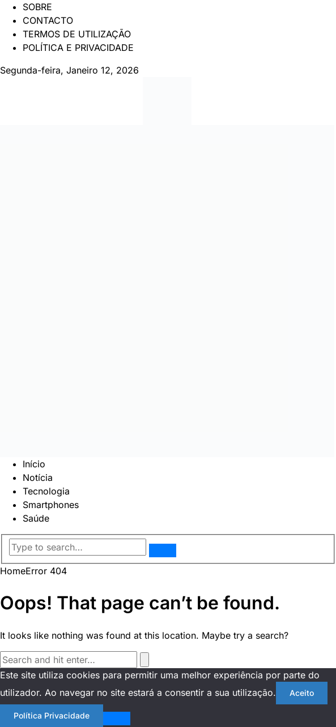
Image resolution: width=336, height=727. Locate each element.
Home (12, 571)
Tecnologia (46, 491)
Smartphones (51, 504)
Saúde (36, 518)
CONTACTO (48, 20)
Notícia (38, 477)
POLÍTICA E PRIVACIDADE (78, 47)
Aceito (302, 693)
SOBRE (37, 6)
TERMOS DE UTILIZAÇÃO (77, 34)
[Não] (116, 718)
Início (34, 464)
